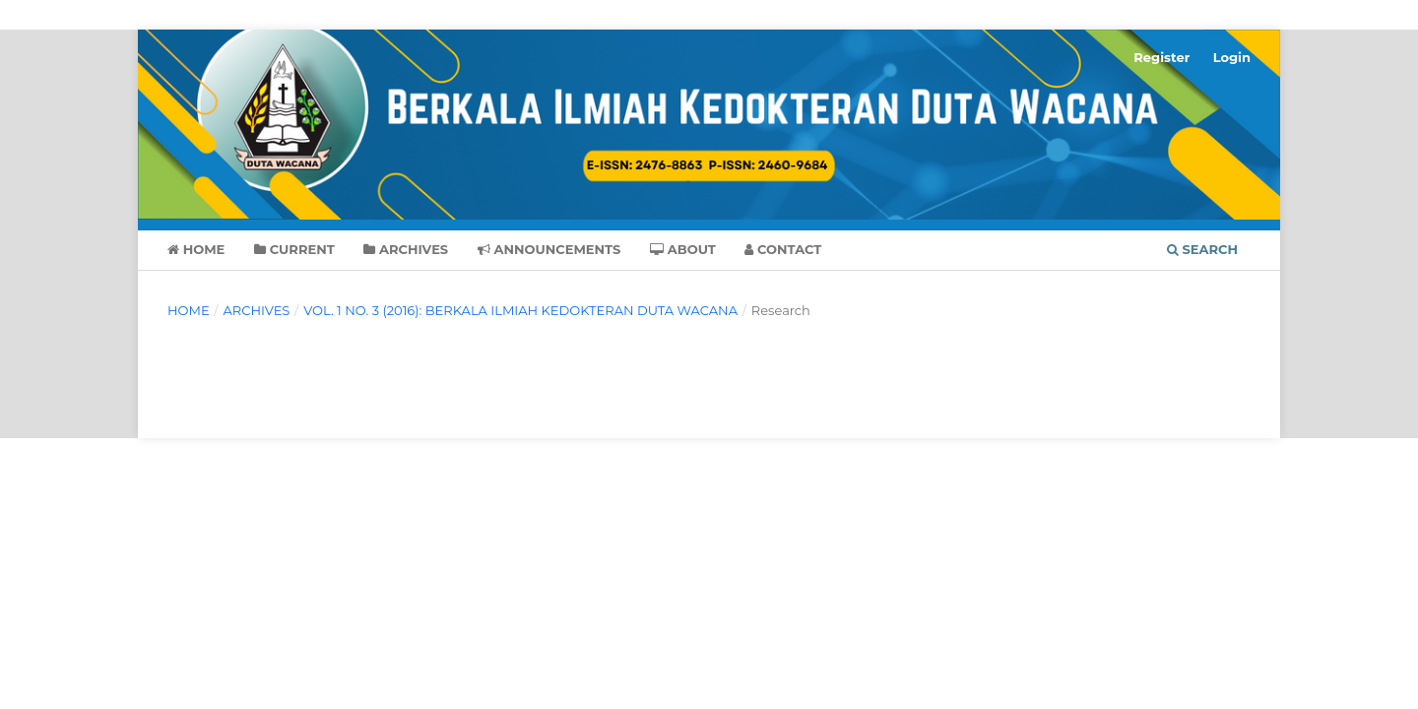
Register (1161, 57)
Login (1232, 57)
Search (1202, 249)
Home (196, 249)
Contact (782, 249)
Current (294, 249)
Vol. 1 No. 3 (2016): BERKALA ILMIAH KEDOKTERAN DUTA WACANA (520, 310)
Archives (405, 249)
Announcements (549, 249)
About (683, 249)
